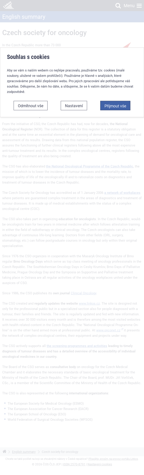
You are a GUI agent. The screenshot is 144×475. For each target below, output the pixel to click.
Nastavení (74, 104)
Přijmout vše (115, 104)
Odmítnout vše (30, 104)
